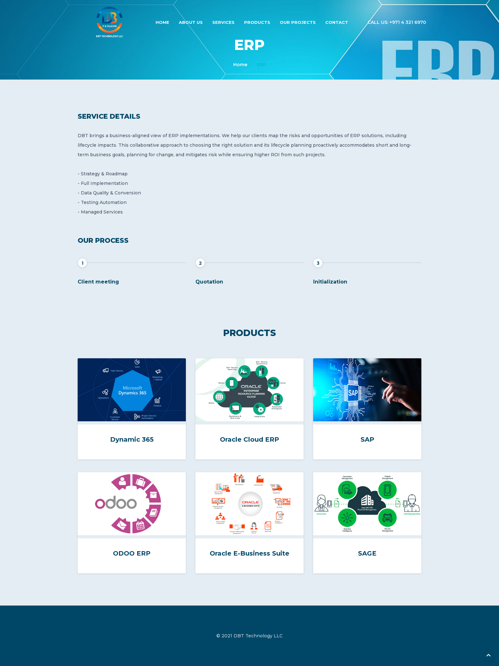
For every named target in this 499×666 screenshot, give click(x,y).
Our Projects (298, 22)
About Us (191, 22)
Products (257, 22)
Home (162, 22)
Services (223, 22)
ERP (261, 64)
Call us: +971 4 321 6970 (397, 22)
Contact (336, 22)
